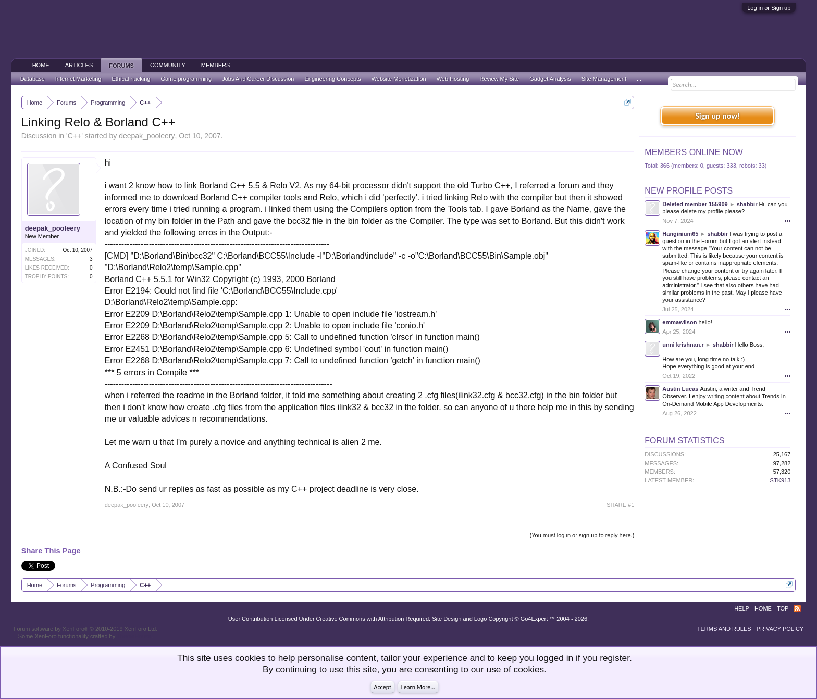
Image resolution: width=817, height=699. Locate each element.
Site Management (603, 78)
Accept (382, 687)
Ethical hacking (131, 78)
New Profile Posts (689, 190)
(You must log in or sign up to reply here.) (582, 535)
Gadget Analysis (550, 78)
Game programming (186, 78)
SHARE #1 (620, 505)
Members (215, 65)
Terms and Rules (724, 629)
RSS (797, 608)
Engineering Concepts (332, 78)
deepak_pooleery (147, 136)
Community (167, 65)
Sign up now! (717, 116)
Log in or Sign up (768, 8)
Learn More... (418, 687)
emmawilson (679, 322)
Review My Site (499, 78)
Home (40, 65)
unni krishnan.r (682, 344)
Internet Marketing (78, 78)
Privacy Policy (780, 629)
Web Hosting (453, 78)
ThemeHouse (134, 636)
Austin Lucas (680, 389)
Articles (79, 65)
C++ (74, 136)
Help (741, 608)
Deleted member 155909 (694, 204)
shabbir (747, 204)
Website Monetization (399, 78)
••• (788, 221)
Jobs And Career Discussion (258, 78)
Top (782, 608)
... (639, 78)
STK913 (780, 480)
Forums (121, 65)
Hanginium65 (680, 234)
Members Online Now (693, 152)
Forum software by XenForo (86, 629)
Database (32, 78)
